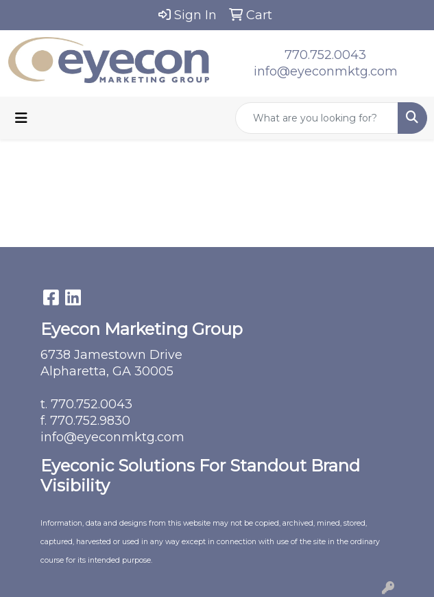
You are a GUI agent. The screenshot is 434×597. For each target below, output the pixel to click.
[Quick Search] (316, 118)
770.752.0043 (325, 54)
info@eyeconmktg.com (326, 71)
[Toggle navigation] (21, 118)
